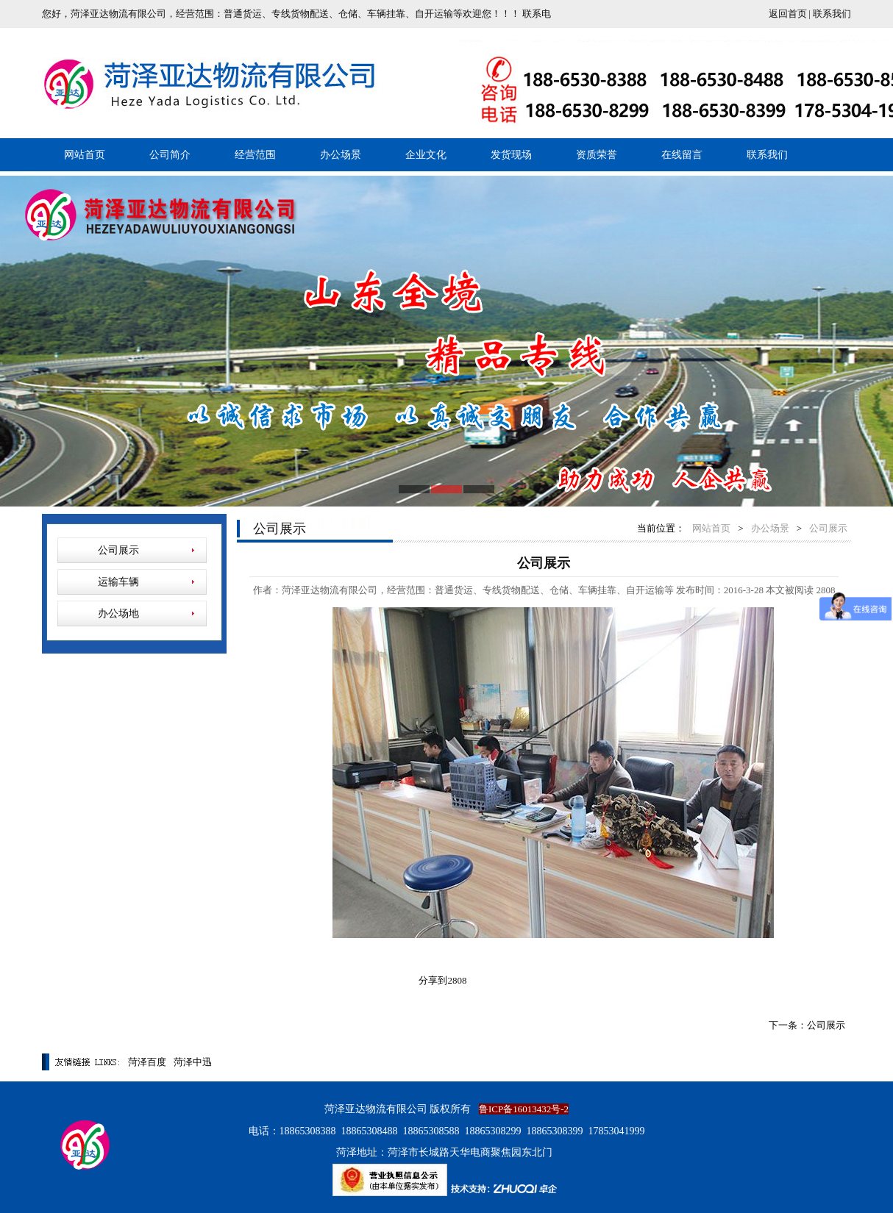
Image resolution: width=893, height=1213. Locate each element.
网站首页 (84, 154)
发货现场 (511, 154)
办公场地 (118, 613)
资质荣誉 (596, 154)
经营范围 (255, 154)
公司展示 (118, 550)
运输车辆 (118, 581)
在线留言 (681, 154)
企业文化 (425, 154)
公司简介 (170, 154)
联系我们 (832, 13)
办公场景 (340, 154)
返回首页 (788, 13)
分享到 (433, 980)
